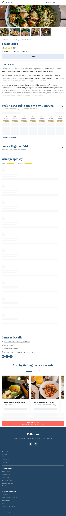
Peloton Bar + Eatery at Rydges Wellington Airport (25, 402)
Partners (5, 515)
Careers (4, 463)
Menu (33, 56)
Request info (6, 474)
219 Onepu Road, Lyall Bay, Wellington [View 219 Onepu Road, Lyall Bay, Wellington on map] (17, 342)
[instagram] (36, 444)
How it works (6, 471)
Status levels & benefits (10, 497)
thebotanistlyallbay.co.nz (12, 349)
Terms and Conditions (9, 506)
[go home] (3, 2)
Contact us (5, 460)
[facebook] (30, 444)
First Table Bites (7, 483)
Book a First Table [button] (33, 423)
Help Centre (6, 486)
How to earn (6, 500)
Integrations (6, 477)
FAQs (3, 457)
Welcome (5, 495)
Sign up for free (7, 480)
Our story (5, 454)
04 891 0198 (8, 345)
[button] (9, 2)
